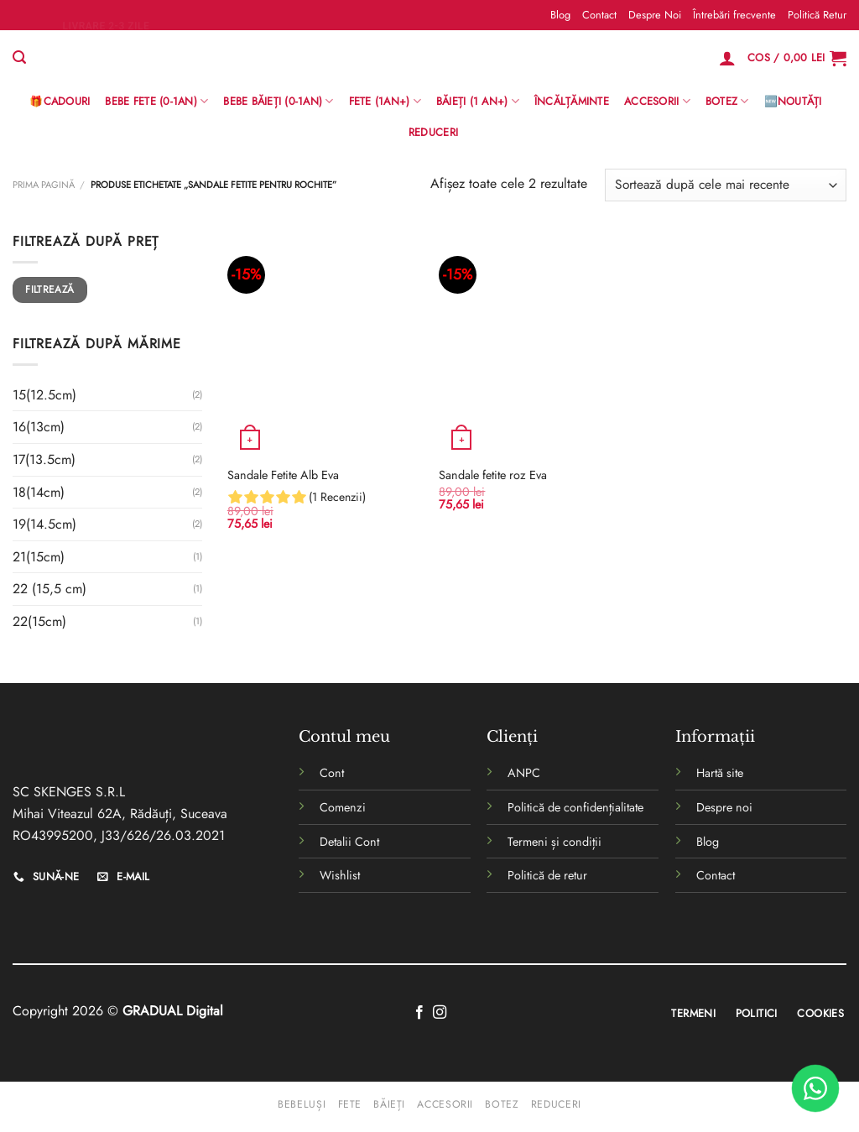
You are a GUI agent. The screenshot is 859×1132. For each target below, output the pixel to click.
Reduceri (433, 132)
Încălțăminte (571, 101)
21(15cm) (39, 556)
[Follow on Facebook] (419, 1012)
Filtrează (49, 289)
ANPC (524, 772)
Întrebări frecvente (734, 15)
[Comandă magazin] (725, 185)
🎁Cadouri (59, 101)
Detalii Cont (349, 841)
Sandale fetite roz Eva (493, 475)
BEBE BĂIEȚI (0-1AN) (278, 101)
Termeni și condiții (554, 841)
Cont (332, 772)
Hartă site (719, 772)
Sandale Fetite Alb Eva (283, 475)
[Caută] (19, 57)
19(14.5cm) (44, 524)
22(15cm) (39, 621)
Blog (560, 15)
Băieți (389, 1104)
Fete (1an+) (385, 101)
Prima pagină (44, 184)
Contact (599, 15)
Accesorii (657, 101)
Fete (350, 1104)
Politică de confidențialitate (575, 807)
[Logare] (727, 57)
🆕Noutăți (793, 101)
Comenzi (343, 807)
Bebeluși (301, 1104)
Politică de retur (547, 875)
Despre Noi (654, 15)
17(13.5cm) (44, 459)
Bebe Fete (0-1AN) (156, 101)
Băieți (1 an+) (477, 101)
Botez (727, 101)
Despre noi (724, 807)
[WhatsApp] (815, 1088)
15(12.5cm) (44, 394)
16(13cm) (39, 426)
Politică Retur (817, 15)
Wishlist (340, 875)
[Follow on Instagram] (439, 1012)
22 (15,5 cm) (49, 588)
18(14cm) (39, 492)
